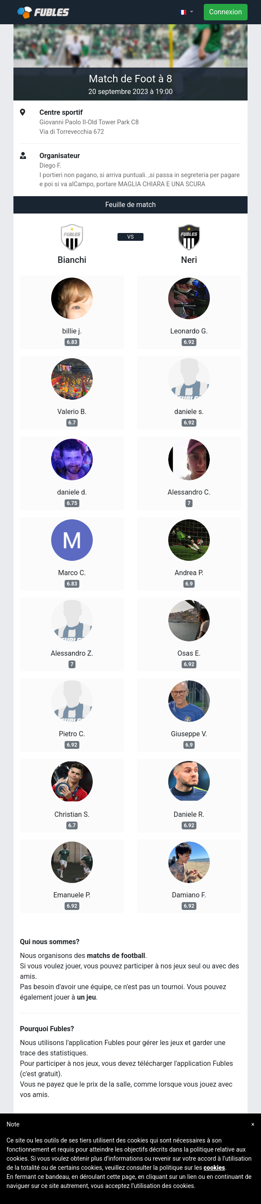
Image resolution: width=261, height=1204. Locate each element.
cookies (214, 1167)
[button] (186, 12)
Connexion (225, 12)
